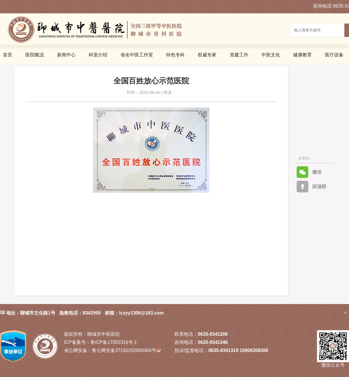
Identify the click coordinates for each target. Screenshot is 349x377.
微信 (309, 172)
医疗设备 (334, 54)
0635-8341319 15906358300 (238, 350)
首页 (7, 54)
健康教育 (302, 54)
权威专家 (207, 54)
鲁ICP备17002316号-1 (100, 342)
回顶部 (311, 186)
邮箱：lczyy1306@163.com (134, 312)
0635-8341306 (213, 334)
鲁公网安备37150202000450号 (112, 350)
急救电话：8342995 (80, 312)
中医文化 (270, 54)
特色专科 (175, 54)
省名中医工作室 (136, 54)
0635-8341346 (213, 342)
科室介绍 (98, 54)
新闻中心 (66, 54)
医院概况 (34, 54)
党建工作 (239, 54)
